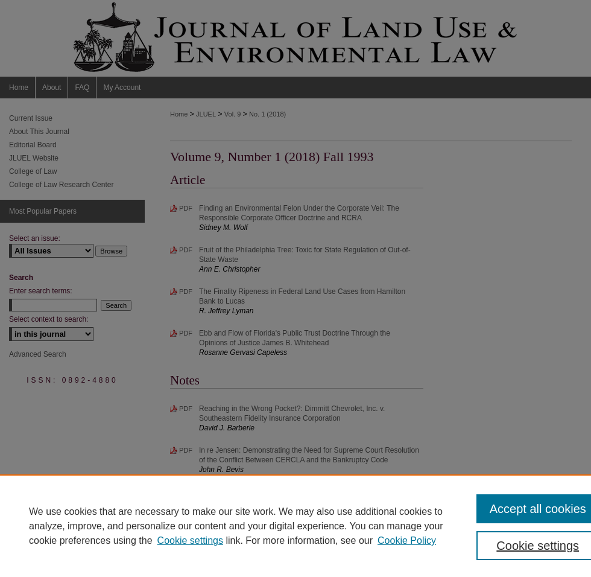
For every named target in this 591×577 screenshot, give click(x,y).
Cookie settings (190, 540)
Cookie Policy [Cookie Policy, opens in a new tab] (407, 540)
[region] (295, 525)
